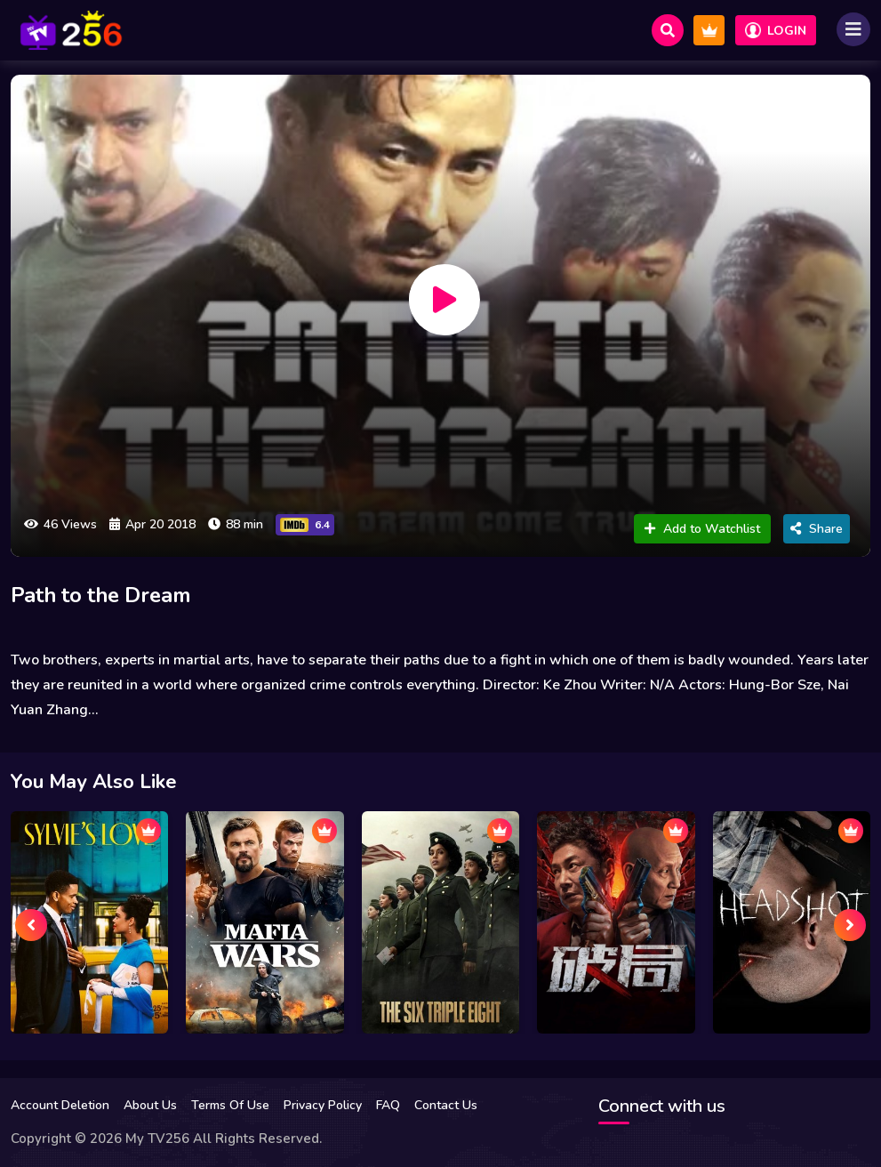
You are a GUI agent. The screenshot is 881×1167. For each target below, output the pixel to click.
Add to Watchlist (702, 528)
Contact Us (445, 1105)
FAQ (388, 1105)
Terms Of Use (230, 1105)
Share (816, 528)
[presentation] (31, 925)
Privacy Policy (323, 1105)
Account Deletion (60, 1105)
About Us (150, 1105)
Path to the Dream (110, 594)
